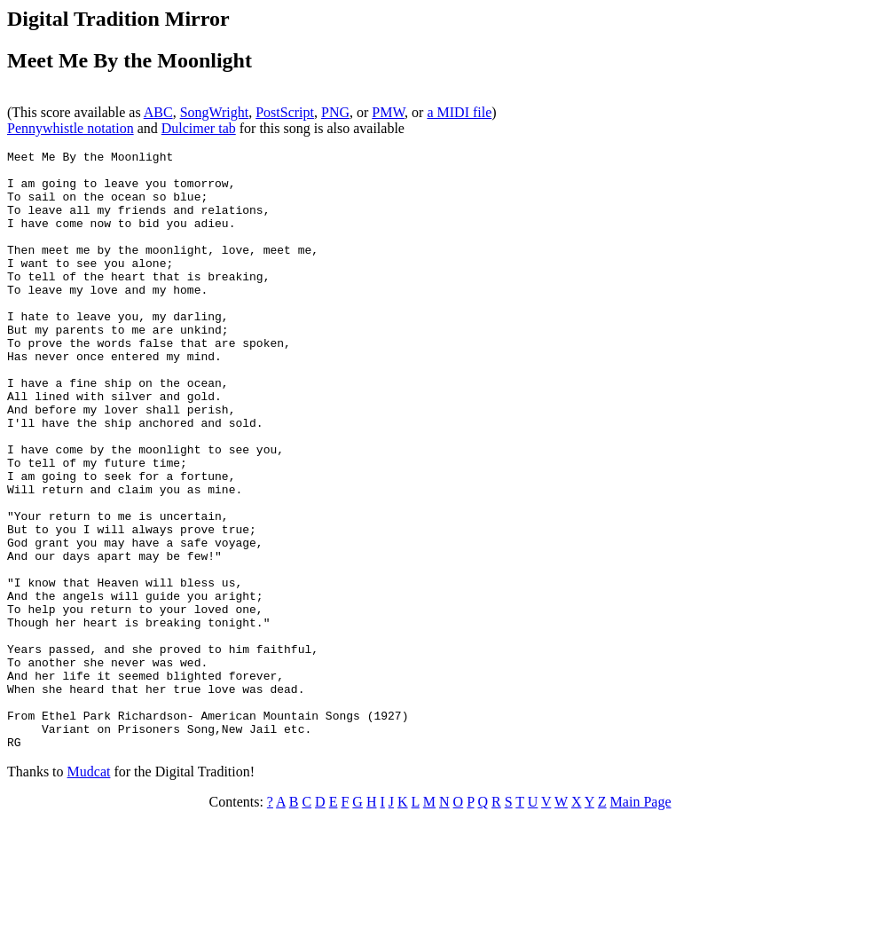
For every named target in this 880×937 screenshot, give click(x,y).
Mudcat (89, 891)
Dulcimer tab (198, 128)
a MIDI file (459, 112)
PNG (335, 112)
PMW (388, 112)
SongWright (214, 112)
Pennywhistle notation (70, 128)
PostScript (284, 112)
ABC (158, 112)
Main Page (641, 921)
